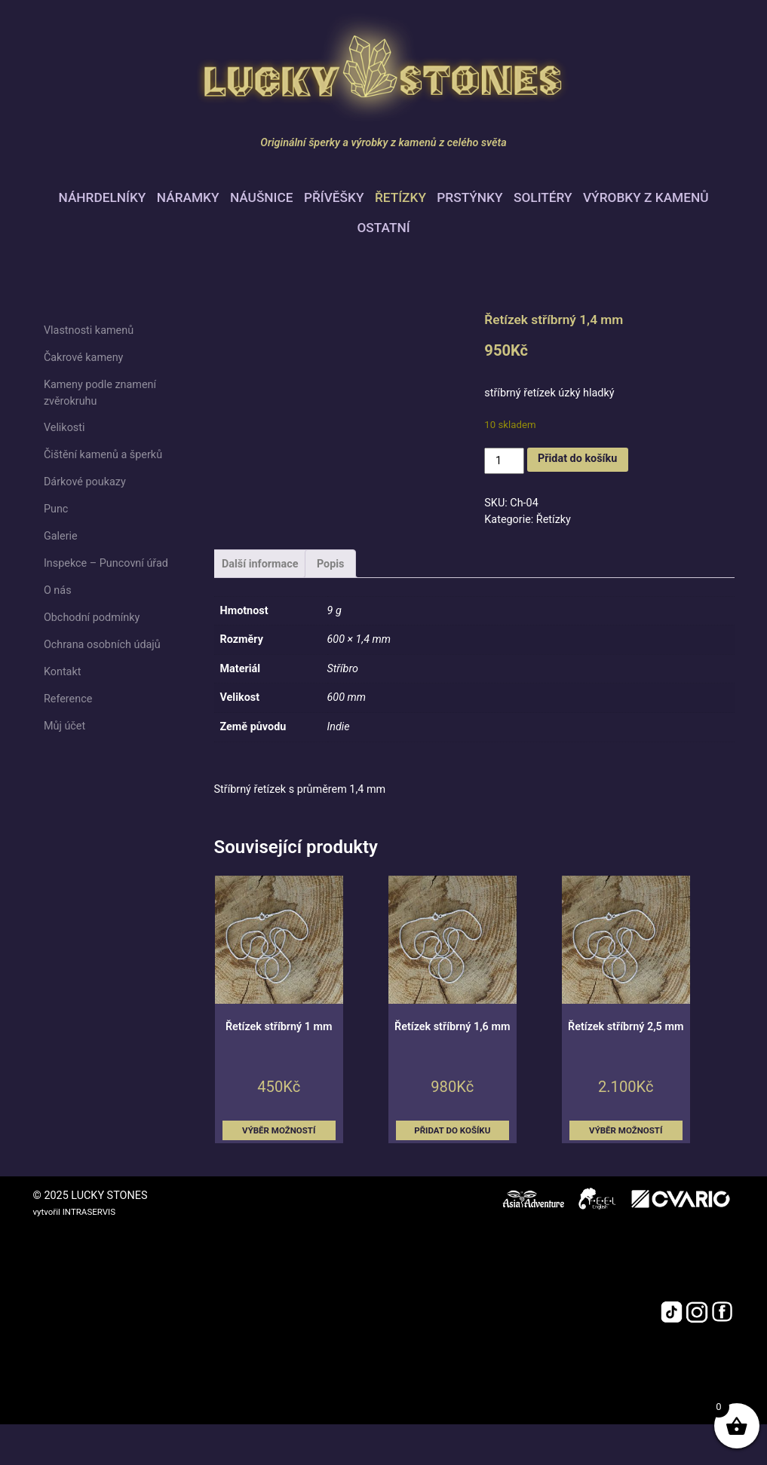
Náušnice (261, 197)
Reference (68, 699)
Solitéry (543, 197)
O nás (58, 590)
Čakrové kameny (84, 357)
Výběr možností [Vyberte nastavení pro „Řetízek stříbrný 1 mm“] (278, 1130)
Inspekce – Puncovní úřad (106, 563)
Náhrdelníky (102, 197)
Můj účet (64, 726)
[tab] (260, 563)
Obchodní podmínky (92, 617)
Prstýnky (469, 197)
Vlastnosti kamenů (88, 330)
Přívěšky (334, 197)
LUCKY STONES (109, 1195)
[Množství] (503, 461)
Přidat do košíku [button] (452, 1130)
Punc (56, 509)
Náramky (188, 197)
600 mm (347, 697)
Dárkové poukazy (85, 482)
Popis (331, 564)
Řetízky (400, 197)
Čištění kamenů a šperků (103, 454)
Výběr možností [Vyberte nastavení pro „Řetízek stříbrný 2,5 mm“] (625, 1130)
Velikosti (64, 427)
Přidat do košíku (577, 458)
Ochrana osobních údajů (102, 644)
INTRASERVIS (89, 1212)
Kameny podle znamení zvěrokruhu (100, 393)
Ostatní (383, 227)
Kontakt (62, 671)
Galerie (61, 536)
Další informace (260, 564)
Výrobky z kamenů (646, 197)
